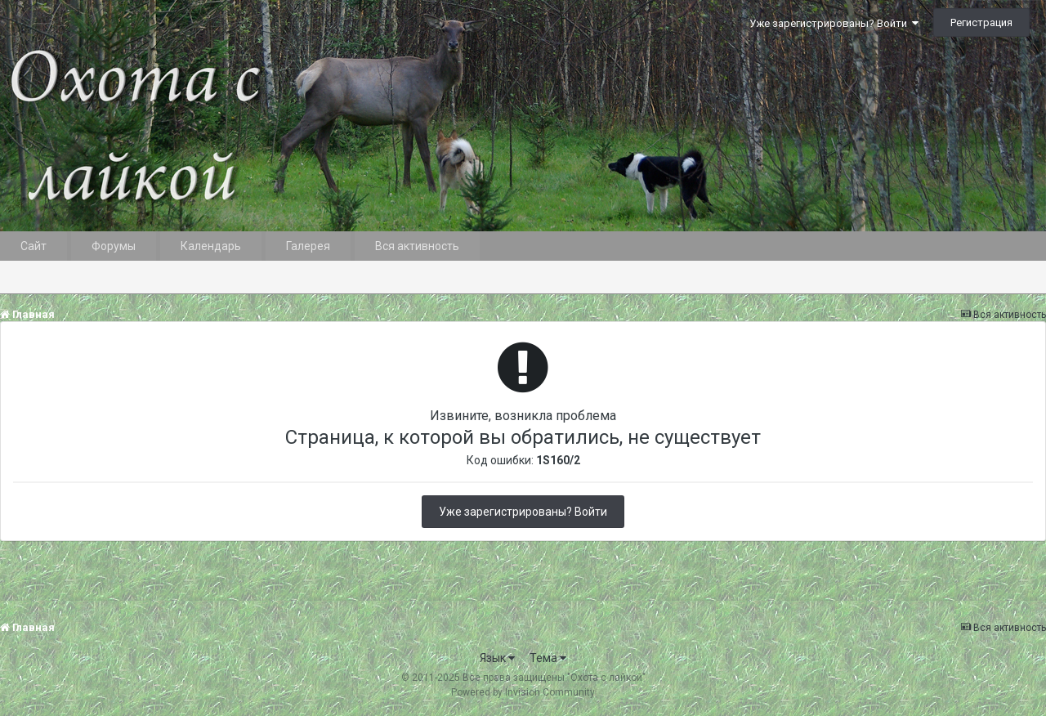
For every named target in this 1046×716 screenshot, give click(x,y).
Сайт (33, 246)
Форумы (114, 246)
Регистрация (981, 22)
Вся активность (417, 246)
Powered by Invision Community (523, 692)
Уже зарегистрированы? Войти (834, 23)
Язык (497, 658)
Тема (548, 658)
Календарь (211, 246)
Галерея (308, 246)
